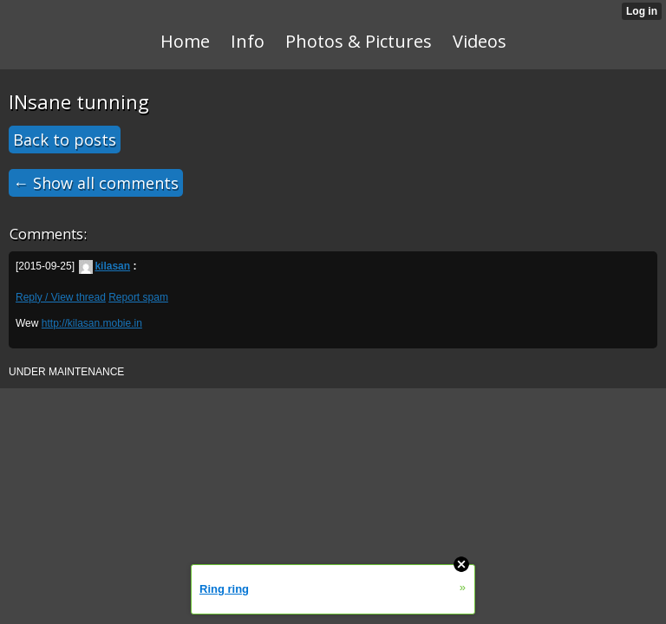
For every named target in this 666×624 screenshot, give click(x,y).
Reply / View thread (61, 297)
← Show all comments (96, 182)
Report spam (138, 297)
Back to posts (64, 139)
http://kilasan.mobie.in (92, 323)
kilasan (104, 266)
